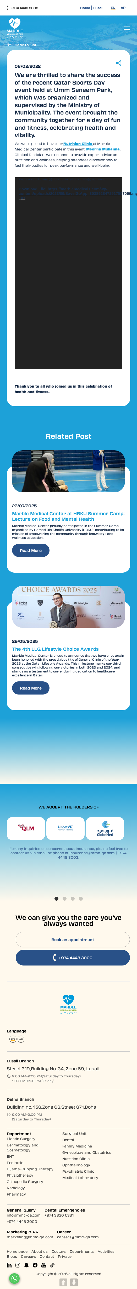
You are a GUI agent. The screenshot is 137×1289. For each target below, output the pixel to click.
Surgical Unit (74, 1133)
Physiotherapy (20, 1174)
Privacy (65, 1256)
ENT (10, 1156)
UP (63, 1282)
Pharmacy (16, 1193)
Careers (28, 1256)
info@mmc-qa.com (24, 1214)
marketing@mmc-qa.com (30, 1236)
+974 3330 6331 (59, 1214)
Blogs (12, 1256)
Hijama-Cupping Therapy (30, 1168)
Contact (47, 1256)
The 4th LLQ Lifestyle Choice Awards (54, 648)
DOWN (74, 1282)
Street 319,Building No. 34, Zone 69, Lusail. (53, 1068)
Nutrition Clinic (76, 1158)
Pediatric (15, 1162)
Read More (31, 549)
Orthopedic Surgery (25, 1181)
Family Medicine (77, 1145)
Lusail (98, 8)
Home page (17, 1251)
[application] (68, 273)
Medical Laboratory (80, 1177)
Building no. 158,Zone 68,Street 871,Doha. (52, 1107)
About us (39, 1251)
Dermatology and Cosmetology (23, 1147)
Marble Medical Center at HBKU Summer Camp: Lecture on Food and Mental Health (67, 516)
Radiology (16, 1187)
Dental (68, 1139)
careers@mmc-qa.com (78, 1236)
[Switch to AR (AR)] (123, 8)
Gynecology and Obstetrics (86, 1152)
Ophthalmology (76, 1164)
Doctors (59, 1251)
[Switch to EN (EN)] (113, 8)
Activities (106, 1251)
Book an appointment (73, 939)
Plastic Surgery (21, 1138)
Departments (82, 1251)
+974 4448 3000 (22, 8)
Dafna (85, 8)
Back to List (21, 44)
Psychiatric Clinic (78, 1170)
